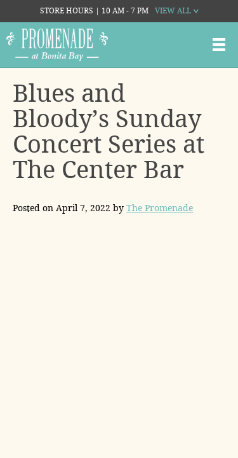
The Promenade (159, 208)
